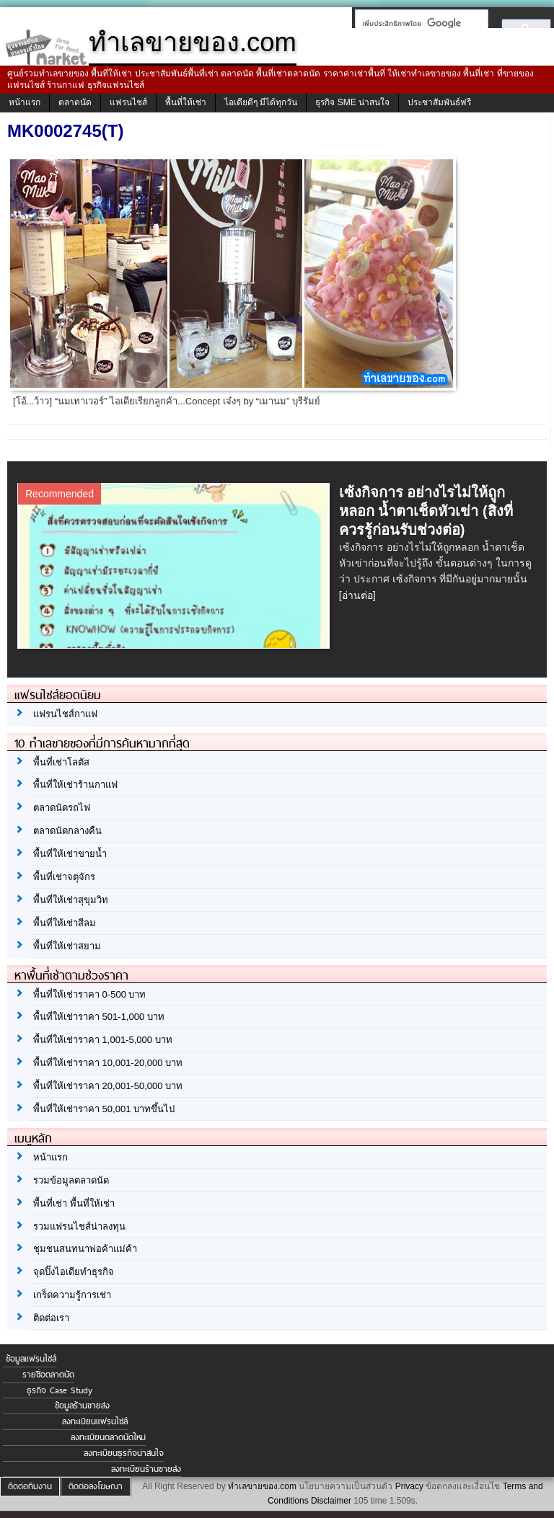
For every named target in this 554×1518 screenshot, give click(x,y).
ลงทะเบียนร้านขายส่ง (146, 1469)
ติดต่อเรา (51, 1318)
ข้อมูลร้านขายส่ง (82, 1405)
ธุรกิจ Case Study (59, 1390)
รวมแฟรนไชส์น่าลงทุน (79, 1226)
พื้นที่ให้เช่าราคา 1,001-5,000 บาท (102, 1039)
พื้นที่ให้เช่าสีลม (64, 923)
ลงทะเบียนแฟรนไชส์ (95, 1421)
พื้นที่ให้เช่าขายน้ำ (70, 853)
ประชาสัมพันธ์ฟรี (439, 102)
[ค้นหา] (417, 23)
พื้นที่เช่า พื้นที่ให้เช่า (74, 1203)
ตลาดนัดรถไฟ (61, 807)
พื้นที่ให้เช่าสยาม (67, 946)
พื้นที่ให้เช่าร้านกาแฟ (75, 784)
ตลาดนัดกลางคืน (67, 830)
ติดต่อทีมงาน (30, 1486)
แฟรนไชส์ (128, 102)
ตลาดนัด (75, 102)
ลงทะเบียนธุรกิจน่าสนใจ (124, 1453)
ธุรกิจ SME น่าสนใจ (352, 102)
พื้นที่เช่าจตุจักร (64, 876)
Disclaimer (331, 1501)
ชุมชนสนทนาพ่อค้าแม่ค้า (85, 1248)
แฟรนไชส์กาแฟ (65, 714)
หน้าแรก (24, 102)
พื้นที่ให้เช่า (185, 102)
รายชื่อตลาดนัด (48, 1374)
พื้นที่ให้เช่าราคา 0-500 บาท (89, 994)
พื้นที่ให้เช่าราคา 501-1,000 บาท (98, 1016)
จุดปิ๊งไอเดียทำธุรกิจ (73, 1271)
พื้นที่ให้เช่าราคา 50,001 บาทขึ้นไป (104, 1109)
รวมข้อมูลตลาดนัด (71, 1180)
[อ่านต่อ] (357, 595)
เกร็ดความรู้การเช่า (72, 1295)
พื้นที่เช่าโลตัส (61, 762)
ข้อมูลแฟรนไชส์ (31, 1358)
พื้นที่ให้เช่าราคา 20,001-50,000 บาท (108, 1085)
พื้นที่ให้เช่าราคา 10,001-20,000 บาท (108, 1062)
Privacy (409, 1486)
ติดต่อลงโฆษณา (96, 1486)
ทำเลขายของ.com (262, 1486)
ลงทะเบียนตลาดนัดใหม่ (108, 1437)
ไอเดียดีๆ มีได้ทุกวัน (260, 102)
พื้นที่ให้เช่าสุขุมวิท (70, 900)
